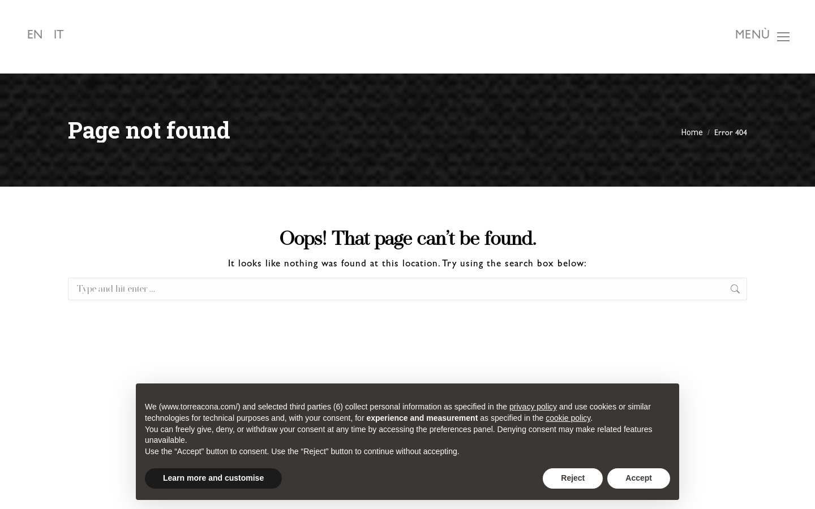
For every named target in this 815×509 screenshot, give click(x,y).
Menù (752, 36)
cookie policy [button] (568, 417)
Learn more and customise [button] (213, 477)
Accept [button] (638, 477)
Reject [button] (573, 477)
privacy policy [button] (533, 406)
